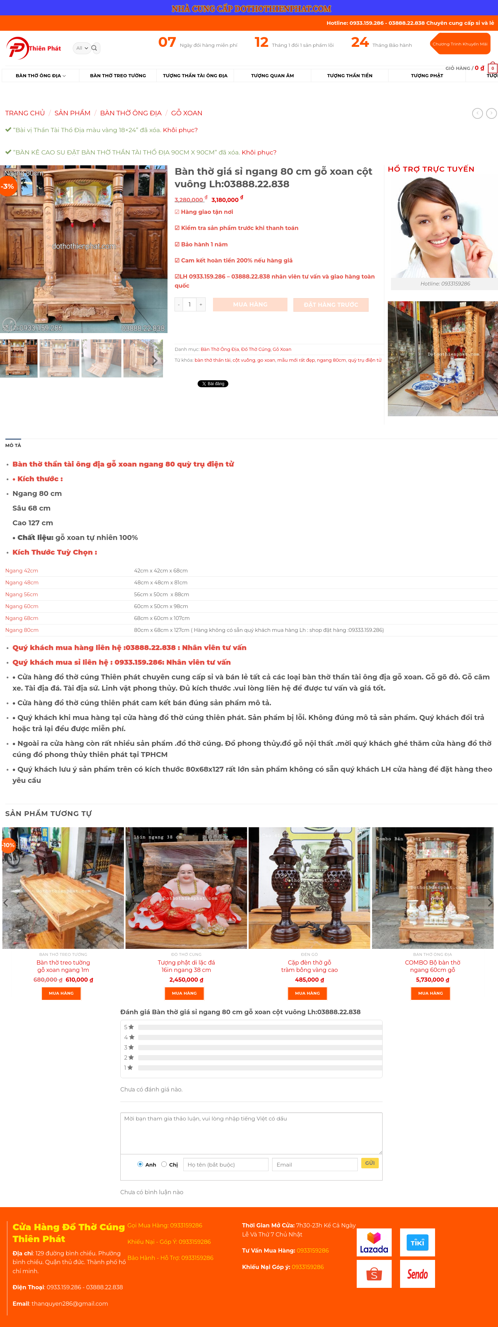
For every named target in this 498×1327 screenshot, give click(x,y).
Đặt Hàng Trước (331, 305)
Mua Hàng (250, 304)
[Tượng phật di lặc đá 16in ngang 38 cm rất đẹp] (186, 888)
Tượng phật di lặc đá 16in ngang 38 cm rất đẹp (186, 970)
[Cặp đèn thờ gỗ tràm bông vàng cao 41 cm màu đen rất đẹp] (309, 888)
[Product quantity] (190, 304)
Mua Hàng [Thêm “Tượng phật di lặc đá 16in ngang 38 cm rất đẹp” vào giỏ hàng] (184, 993)
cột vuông (244, 360)
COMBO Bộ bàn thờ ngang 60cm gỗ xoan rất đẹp (432, 970)
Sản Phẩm (73, 113)
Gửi (370, 1163)
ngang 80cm (331, 360)
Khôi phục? (180, 130)
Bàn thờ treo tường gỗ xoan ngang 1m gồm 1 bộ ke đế (63, 970)
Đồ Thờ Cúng (256, 349)
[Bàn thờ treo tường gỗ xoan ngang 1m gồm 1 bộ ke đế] (63, 888)
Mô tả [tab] (13, 445)
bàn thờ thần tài (213, 360)
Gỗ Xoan (186, 113)
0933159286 (312, 1250)
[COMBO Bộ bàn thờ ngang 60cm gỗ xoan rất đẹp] (432, 888)
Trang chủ (25, 113)
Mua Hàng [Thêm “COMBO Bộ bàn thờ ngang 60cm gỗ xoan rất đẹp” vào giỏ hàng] (430, 993)
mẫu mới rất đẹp (296, 360)
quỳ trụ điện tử (365, 360)
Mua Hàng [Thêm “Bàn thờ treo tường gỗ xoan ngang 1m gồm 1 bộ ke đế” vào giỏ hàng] (61, 993)
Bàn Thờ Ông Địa (41, 76)
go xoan (266, 360)
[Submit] (94, 48)
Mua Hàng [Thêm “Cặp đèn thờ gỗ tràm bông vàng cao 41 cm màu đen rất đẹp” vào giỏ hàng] (307, 993)
